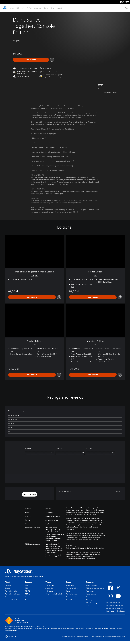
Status (68, 591)
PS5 (18, 8)
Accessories (37, 8)
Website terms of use (83, 636)
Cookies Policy (104, 636)
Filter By (59, 448)
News (46, 8)
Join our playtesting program (115, 608)
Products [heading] (28, 582)
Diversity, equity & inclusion (54, 594)
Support (59, 8)
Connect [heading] (109, 582)
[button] (29, 494)
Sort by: (89, 448)
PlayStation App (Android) (114, 605)
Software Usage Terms (117, 636)
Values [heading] (48, 582)
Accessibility (49, 588)
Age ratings (90, 591)
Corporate (8, 597)
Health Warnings (71, 546)
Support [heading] (69, 582)
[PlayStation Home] (5, 8)
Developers (89, 597)
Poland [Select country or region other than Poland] (10, 636)
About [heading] (7, 582)
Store (52, 8)
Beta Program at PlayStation (115, 611)
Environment (49, 585)
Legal (63, 636)
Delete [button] (117, 492)
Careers (7, 588)
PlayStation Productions (12, 594)
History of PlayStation (12, 600)
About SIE (8, 585)
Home (7, 576)
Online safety (49, 591)
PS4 (23, 8)
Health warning (91, 594)
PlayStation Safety (72, 588)
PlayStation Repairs (72, 594)
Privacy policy (70, 636)
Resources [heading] (90, 582)
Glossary (89, 600)
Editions (28, 448)
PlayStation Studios (11, 591)
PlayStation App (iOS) (113, 602)
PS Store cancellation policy (95, 588)
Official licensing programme (91, 604)
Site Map (95, 636)
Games (11, 8)
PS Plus (29, 8)
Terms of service (91, 585)
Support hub (70, 585)
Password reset (71, 597)
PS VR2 (27, 591)
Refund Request (71, 600)
